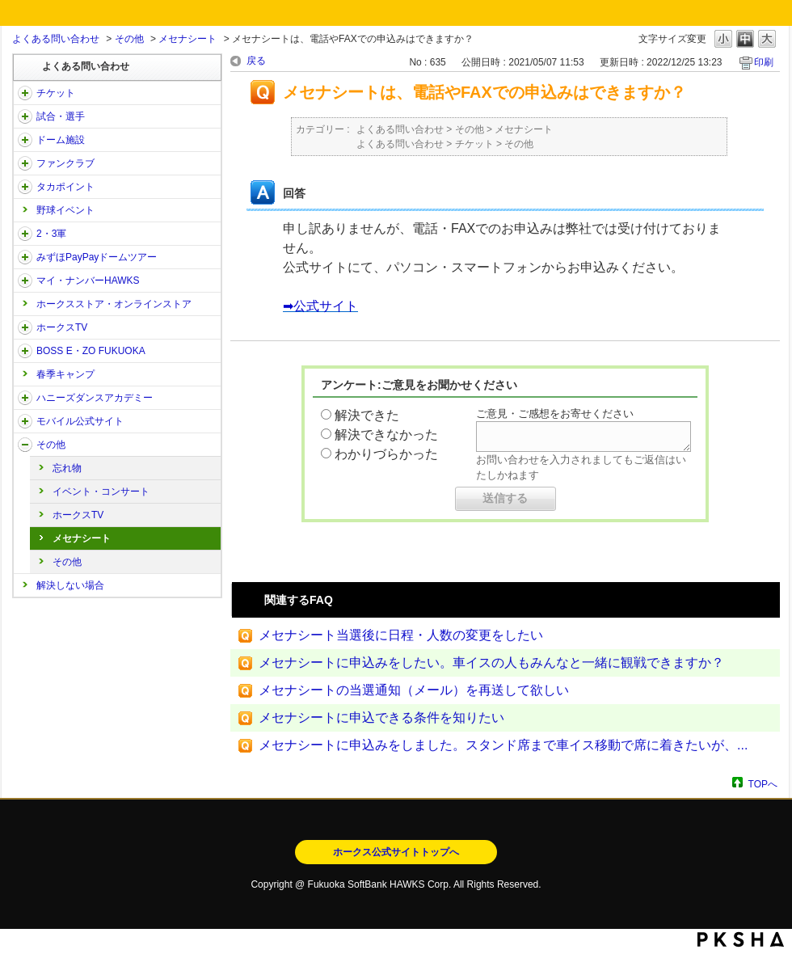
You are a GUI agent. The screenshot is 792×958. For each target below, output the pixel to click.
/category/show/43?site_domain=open (25, 233)
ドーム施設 (60, 140)
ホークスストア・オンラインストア (114, 304)
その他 (129, 38)
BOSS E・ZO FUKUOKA (90, 351)
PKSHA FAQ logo (740, 939)
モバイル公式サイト (80, 421)
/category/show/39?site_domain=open (25, 140)
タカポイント (65, 186)
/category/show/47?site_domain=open (25, 397)
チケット (55, 93)
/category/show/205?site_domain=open (25, 327)
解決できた (367, 415)
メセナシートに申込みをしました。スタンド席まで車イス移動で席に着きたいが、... (503, 745)
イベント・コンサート (101, 491)
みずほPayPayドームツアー (96, 257)
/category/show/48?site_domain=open (25, 421)
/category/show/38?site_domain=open (25, 116)
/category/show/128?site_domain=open (25, 351)
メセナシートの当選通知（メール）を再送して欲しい (414, 690)
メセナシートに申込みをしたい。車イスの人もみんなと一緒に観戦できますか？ (491, 662)
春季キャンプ (65, 374)
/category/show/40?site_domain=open (25, 163)
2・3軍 (51, 233)
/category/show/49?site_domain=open (25, 444)
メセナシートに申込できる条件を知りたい (381, 717)
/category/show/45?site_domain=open (25, 257)
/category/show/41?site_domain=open (25, 186)
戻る (256, 60)
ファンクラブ (65, 163)
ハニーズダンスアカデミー (94, 397)
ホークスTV (61, 327)
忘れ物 (67, 468)
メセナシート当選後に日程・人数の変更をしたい (401, 635)
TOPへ (762, 784)
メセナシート (187, 38)
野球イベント (65, 210)
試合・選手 (60, 116)
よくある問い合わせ (55, 38)
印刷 (763, 62)
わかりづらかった (386, 454)
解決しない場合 (70, 585)
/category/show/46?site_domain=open (25, 280)
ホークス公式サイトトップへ (396, 852)
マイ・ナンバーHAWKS (88, 280)
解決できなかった (386, 434)
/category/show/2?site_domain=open (25, 93)
